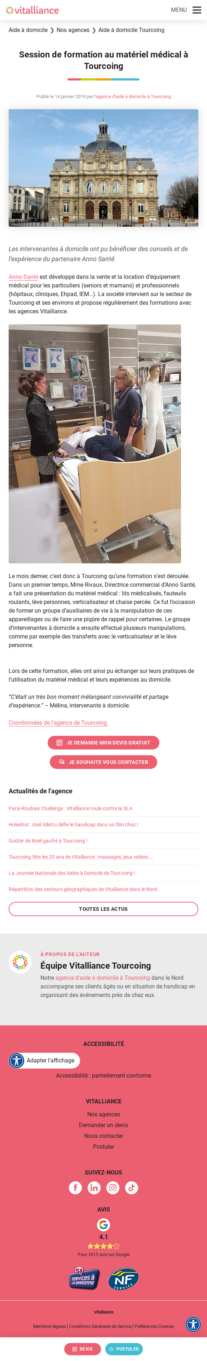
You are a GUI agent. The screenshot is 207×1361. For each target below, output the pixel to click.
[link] (103, 742)
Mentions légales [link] (49, 1326)
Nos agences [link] (103, 1114)
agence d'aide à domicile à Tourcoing (133, 96)
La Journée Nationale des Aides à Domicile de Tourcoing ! (72, 873)
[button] (186, 10)
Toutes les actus (103, 909)
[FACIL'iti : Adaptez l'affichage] (44, 1061)
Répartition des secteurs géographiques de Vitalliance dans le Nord (83, 889)
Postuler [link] (103, 1146)
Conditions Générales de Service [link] (100, 1326)
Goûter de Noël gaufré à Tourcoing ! (48, 841)
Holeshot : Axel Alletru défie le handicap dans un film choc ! (73, 824)
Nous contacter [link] (103, 1135)
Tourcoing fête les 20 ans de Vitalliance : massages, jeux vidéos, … (81, 857)
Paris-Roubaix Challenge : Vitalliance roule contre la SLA (70, 808)
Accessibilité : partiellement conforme (103, 1075)
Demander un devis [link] (103, 1125)
